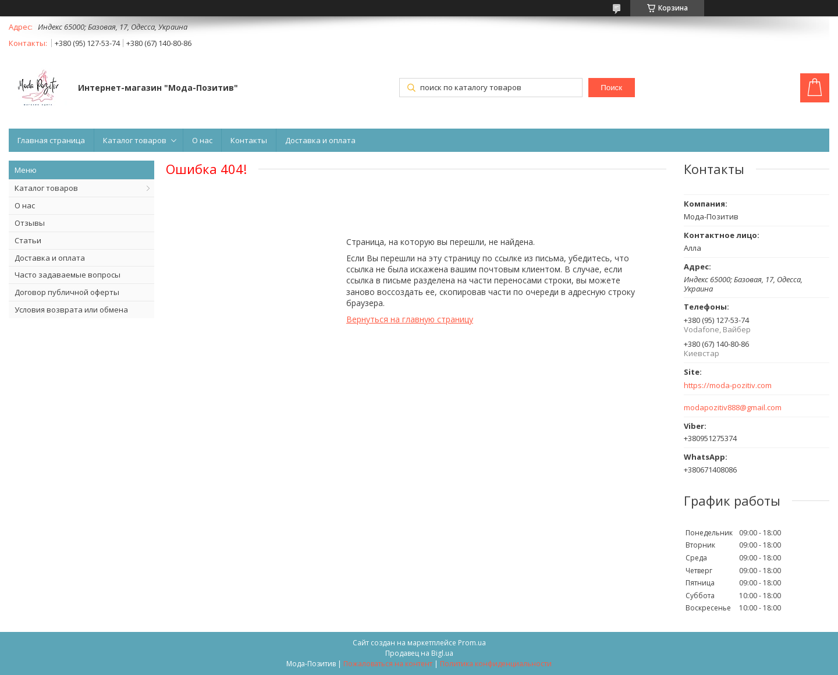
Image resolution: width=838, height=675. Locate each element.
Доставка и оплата (320, 140)
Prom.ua (472, 643)
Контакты (248, 140)
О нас (202, 140)
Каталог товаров (134, 140)
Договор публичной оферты (67, 292)
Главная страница (51, 140)
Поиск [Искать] (611, 87)
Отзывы (30, 223)
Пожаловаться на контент (387, 664)
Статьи (28, 240)
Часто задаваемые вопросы (67, 274)
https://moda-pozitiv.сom (728, 385)
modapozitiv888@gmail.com (733, 408)
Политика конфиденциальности (496, 664)
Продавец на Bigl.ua (419, 653)
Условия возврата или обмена (71, 309)
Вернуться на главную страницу (409, 319)
